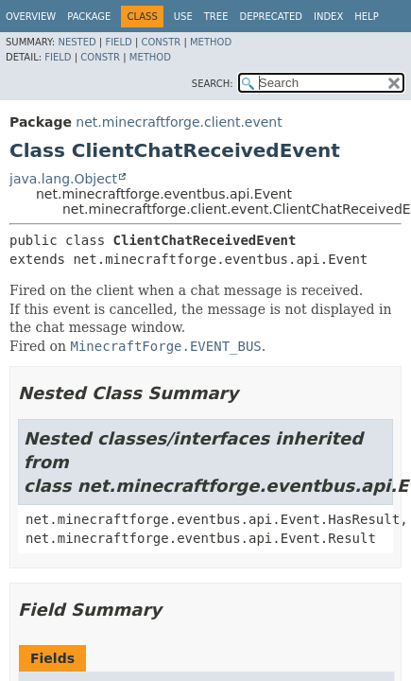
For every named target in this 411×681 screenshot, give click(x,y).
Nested (76, 42)
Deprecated (270, 16)
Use (183, 16)
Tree (216, 16)
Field (118, 42)
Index (328, 16)
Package (89, 16)
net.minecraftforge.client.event (179, 122)
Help (366, 16)
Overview (31, 16)
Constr (160, 42)
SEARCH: (212, 84)
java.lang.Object (63, 178)
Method (210, 42)
